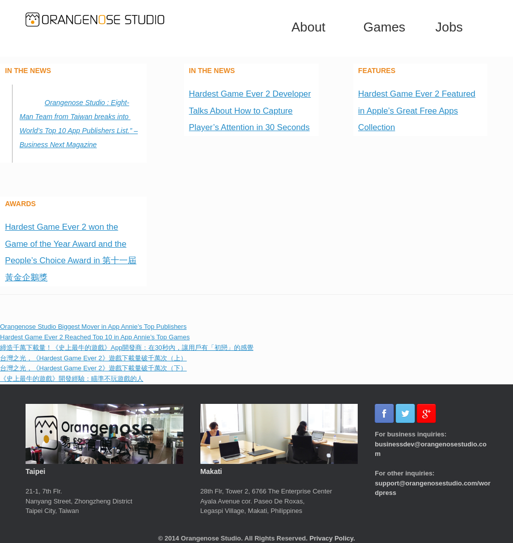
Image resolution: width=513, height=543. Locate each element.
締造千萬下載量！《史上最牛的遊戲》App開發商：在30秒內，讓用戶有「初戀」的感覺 (126, 347)
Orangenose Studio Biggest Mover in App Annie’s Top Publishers (93, 326)
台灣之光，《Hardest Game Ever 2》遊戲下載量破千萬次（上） (93, 358)
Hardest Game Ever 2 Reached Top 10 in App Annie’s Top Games (95, 337)
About (309, 27)
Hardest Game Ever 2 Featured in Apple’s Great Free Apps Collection (416, 110)
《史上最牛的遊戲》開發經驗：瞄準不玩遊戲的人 (71, 378)
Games (384, 27)
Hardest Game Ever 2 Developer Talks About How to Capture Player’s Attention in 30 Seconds (250, 110)
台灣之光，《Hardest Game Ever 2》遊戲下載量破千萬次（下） (93, 368)
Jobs (449, 27)
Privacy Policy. (332, 538)
